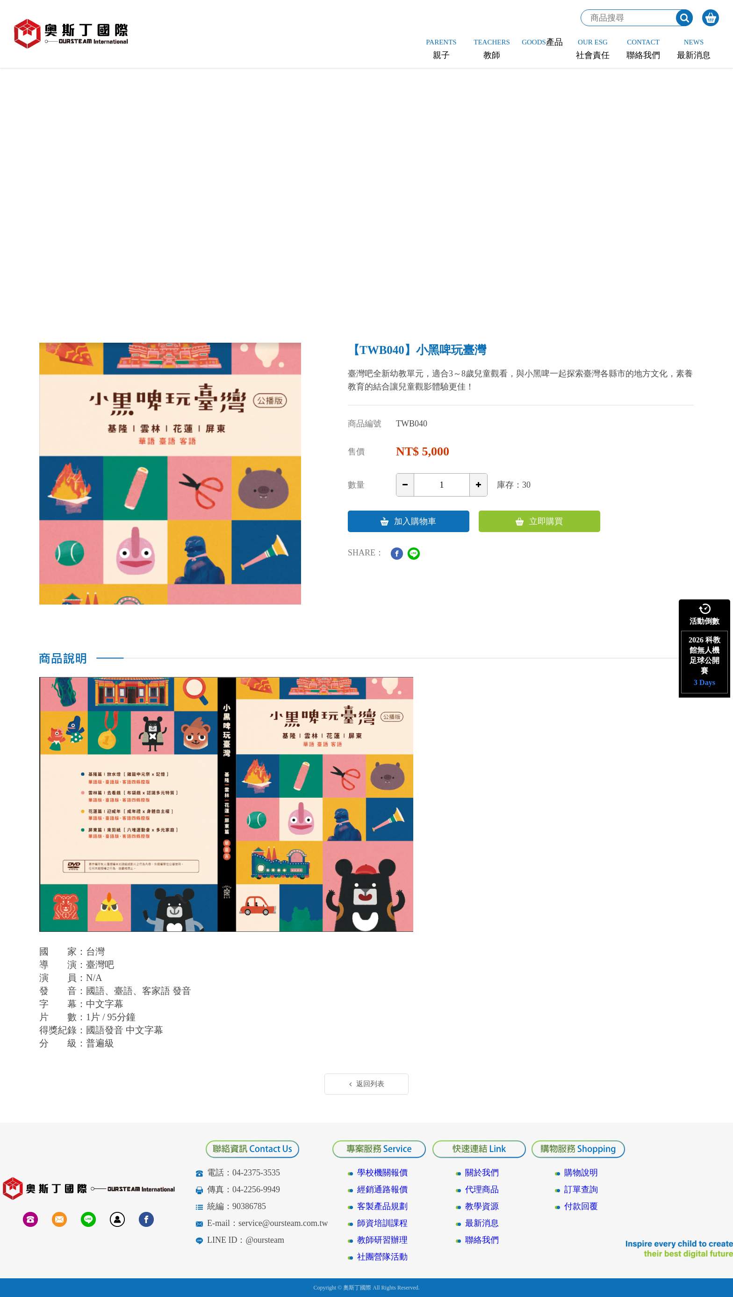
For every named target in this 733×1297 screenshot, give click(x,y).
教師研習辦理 (382, 1240)
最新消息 (482, 1223)
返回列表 (366, 1084)
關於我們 (482, 1172)
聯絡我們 (482, 1240)
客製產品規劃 (382, 1206)
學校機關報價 (382, 1172)
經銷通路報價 (382, 1189)
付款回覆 (581, 1206)
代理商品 (482, 1189)
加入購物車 (408, 521)
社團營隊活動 (382, 1256)
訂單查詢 (581, 1189)
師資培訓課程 (382, 1223)
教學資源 (482, 1206)
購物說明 (581, 1172)
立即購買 (539, 521)
